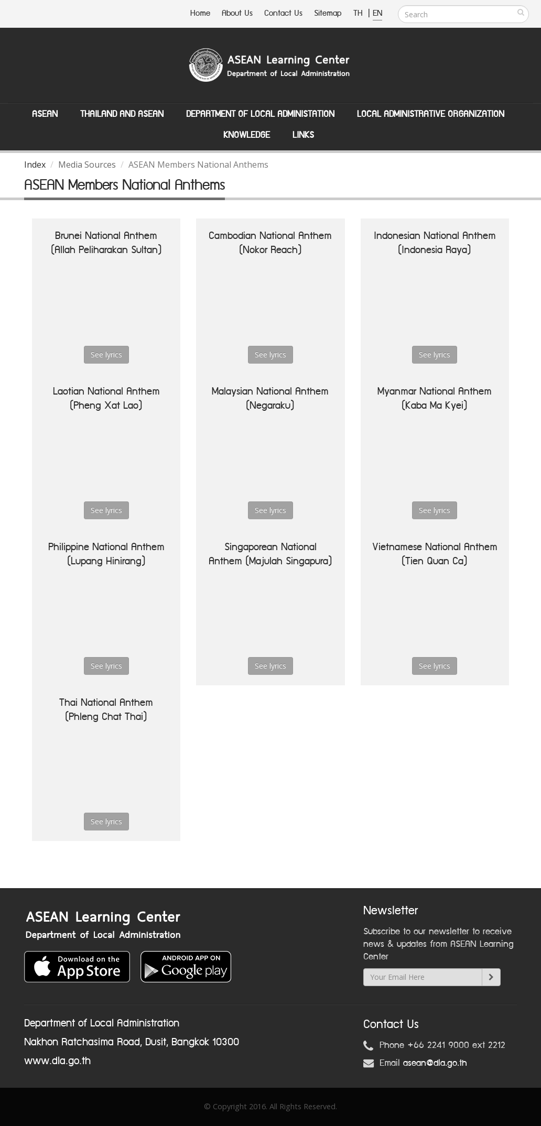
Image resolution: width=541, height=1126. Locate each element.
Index (35, 164)
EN (377, 13)
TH (359, 13)
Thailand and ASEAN (122, 114)
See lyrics (106, 354)
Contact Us (283, 13)
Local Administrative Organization (430, 114)
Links (303, 135)
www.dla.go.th (57, 1061)
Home (200, 13)
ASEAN (45, 114)
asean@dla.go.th (435, 1063)
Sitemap (328, 13)
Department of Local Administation (260, 114)
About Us (237, 13)
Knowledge (246, 135)
